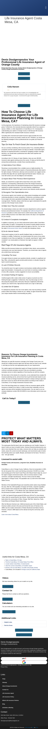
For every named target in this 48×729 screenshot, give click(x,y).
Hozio (37, 727)
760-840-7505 (11, 718)
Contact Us (5, 689)
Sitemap (4, 682)
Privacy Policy (4, 667)
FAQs (3, 678)
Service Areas (8, 625)
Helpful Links (8, 622)
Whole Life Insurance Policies (10, 700)
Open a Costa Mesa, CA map (13, 560)
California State (35, 569)
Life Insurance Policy (8, 696)
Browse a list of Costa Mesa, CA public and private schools (21, 567)
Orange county (26, 569)
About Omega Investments (9, 686)
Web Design (28, 727)
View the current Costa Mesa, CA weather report (18, 565)
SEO (33, 727)
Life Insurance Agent (8, 693)
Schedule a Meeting (7, 707)
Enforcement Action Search (15, 228)
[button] (46, 7)
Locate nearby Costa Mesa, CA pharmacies (17, 564)
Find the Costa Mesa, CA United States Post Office (19, 562)
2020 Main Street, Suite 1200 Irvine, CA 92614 (12, 715)
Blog (3, 704)
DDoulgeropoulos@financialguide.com (10, 720)
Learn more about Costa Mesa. (10, 514)
